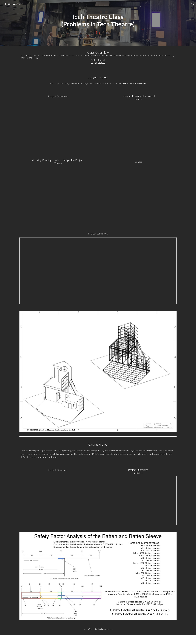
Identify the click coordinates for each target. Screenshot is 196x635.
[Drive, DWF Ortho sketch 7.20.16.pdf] (138, 130)
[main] (98, 20)
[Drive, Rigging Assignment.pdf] (57, 499)
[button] (192, 4)
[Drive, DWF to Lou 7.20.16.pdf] (138, 194)
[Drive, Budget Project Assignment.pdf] (57, 128)
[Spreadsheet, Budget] (98, 270)
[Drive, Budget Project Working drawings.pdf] (57, 194)
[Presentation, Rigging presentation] (138, 500)
